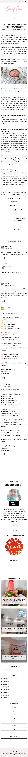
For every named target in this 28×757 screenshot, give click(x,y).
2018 (4, 698)
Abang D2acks (9, 308)
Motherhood (14, 714)
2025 (4, 679)
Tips (11, 29)
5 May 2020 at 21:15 (8, 310)
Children (14, 707)
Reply (3, 258)
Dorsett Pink (8, 753)
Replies (6, 263)
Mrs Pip (7, 283)
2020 (4, 692)
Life (14, 718)
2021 (4, 689)
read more (14, 525)
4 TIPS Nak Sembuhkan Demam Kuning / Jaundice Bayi (14, 26)
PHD (14, 729)
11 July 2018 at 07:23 (9, 269)
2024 (4, 681)
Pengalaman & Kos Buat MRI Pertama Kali (14, 629)
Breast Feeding (14, 736)
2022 (4, 687)
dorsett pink (8, 267)
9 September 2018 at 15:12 (10, 285)
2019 (4, 695)
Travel (14, 711)
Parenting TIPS (14, 740)
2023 (4, 684)
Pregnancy (6, 29)
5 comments (14, 201)
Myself (14, 725)
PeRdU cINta (8, 246)
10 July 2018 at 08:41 (9, 248)
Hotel (14, 732)
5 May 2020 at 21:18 (8, 386)
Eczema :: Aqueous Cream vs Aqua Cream (14, 657)
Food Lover (14, 722)
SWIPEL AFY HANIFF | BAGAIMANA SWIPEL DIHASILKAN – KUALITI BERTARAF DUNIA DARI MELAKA (14, 601)
